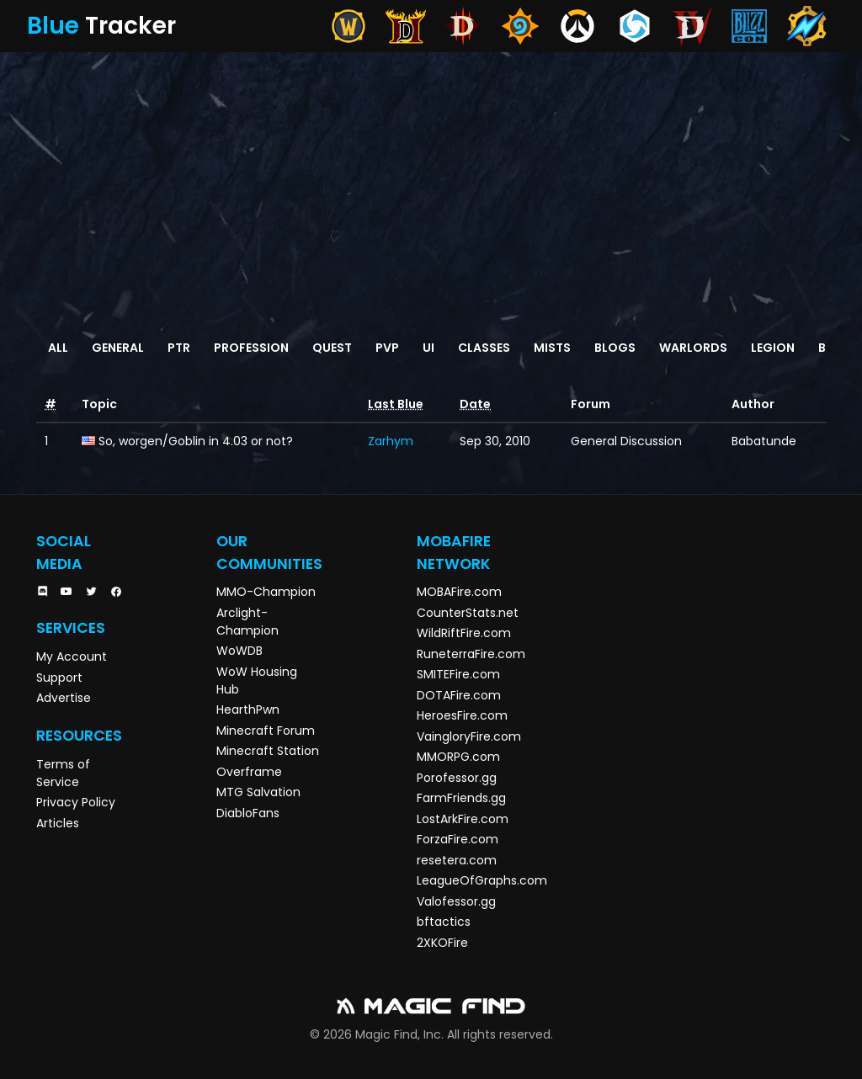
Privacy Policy (75, 802)
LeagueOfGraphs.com (482, 880)
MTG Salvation (258, 792)
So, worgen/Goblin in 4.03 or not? (195, 441)
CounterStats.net (468, 612)
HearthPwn (247, 709)
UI (428, 347)
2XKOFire (442, 942)
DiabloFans (247, 813)
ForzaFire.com (457, 839)
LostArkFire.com (462, 819)
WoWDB (239, 650)
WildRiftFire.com (464, 633)
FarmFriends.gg (461, 797)
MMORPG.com (458, 756)
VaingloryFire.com (469, 736)
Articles (57, 823)
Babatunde (764, 441)
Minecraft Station (267, 750)
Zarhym (390, 441)
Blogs (615, 347)
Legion (773, 347)
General (118, 347)
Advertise (63, 697)
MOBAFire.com (459, 591)
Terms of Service (63, 773)
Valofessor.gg (456, 901)
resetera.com (457, 860)
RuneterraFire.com (471, 654)
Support (59, 677)
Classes (484, 347)
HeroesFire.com (462, 715)
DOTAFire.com (459, 695)
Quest (332, 347)
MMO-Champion (266, 591)
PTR (179, 347)
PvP (387, 347)
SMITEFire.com (458, 674)
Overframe (249, 771)
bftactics (444, 921)
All (58, 347)
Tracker (101, 25)
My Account (71, 656)
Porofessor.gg (457, 777)
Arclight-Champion (247, 621)
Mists (552, 347)
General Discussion (626, 441)
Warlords (693, 347)
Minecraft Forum (265, 730)
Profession (251, 347)
